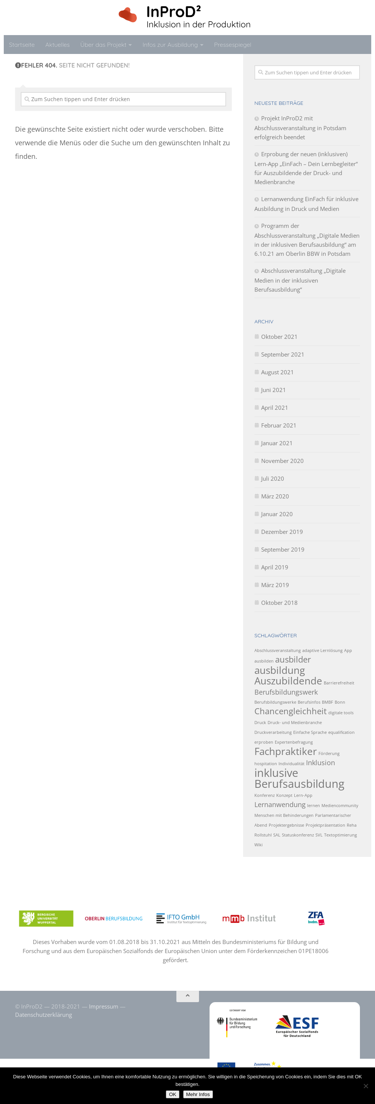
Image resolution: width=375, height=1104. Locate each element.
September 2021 (283, 354)
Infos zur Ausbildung (170, 44)
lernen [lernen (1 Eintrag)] (313, 805)
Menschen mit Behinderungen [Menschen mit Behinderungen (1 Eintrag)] (284, 815)
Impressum (103, 1006)
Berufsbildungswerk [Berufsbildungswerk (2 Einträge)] (286, 692)
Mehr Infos (198, 1094)
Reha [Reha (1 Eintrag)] (352, 825)
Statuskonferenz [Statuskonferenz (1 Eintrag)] (298, 835)
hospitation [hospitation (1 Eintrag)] (265, 763)
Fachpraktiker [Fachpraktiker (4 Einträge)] (285, 751)
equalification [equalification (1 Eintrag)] (341, 732)
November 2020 (282, 460)
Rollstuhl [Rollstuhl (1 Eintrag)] (263, 835)
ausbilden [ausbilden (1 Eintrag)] (264, 661)
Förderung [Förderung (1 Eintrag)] (329, 753)
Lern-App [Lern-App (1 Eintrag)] (303, 795)
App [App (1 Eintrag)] (348, 650)
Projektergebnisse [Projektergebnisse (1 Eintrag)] (286, 825)
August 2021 (277, 372)
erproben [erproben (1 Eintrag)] (263, 742)
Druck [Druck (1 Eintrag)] (260, 722)
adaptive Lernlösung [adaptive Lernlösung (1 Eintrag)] (322, 650)
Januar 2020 (277, 514)
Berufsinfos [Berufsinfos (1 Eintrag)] (309, 702)
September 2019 (283, 549)
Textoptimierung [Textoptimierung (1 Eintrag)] (340, 835)
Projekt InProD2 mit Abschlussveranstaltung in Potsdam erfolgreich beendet (300, 127)
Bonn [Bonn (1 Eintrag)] (340, 702)
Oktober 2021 (279, 336)
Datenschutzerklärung (43, 1014)
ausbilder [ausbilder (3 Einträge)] (293, 659)
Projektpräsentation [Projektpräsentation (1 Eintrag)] (325, 825)
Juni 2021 (273, 390)
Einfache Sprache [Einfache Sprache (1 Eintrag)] (310, 732)
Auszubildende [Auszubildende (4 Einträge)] (288, 680)
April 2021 (274, 407)
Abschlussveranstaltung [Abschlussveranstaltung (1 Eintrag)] (277, 650)
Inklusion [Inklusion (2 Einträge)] (320, 762)
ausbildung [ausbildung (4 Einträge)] (279, 670)
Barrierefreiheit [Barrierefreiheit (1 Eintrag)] (339, 683)
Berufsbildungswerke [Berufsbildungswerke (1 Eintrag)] (275, 702)
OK (172, 1094)
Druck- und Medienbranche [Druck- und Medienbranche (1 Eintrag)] (295, 722)
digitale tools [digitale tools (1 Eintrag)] (341, 712)
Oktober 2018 (279, 602)
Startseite (22, 44)
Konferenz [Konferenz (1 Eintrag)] (264, 795)
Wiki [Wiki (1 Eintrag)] (258, 844)
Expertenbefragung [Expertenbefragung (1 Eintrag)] (294, 742)
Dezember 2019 (282, 531)
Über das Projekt (103, 44)
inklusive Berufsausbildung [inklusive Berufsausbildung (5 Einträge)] (299, 778)
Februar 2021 (279, 425)
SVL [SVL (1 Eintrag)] (319, 835)
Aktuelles (57, 44)
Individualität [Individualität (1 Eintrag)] (292, 763)
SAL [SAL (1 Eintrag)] (276, 835)
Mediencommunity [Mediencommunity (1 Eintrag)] (339, 805)
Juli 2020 (272, 478)
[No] (365, 1086)
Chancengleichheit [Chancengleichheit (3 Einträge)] (290, 711)
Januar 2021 (277, 443)
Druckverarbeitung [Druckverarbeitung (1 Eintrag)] (273, 732)
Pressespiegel (232, 44)
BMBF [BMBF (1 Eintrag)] (327, 702)
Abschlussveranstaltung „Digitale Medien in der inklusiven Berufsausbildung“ (300, 280)
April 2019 (274, 567)
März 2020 (275, 496)
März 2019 (275, 585)
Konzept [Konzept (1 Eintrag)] (284, 795)
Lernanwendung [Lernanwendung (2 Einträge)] (280, 804)
